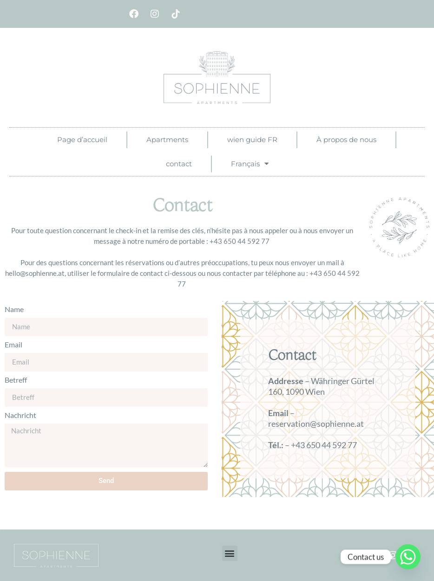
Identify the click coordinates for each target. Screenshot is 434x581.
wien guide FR (252, 139)
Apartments (167, 139)
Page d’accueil (82, 139)
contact (179, 163)
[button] (229, 553)
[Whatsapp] (408, 556)
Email (13, 345)
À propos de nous (346, 139)
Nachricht (20, 415)
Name (14, 309)
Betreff (16, 380)
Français (250, 164)
